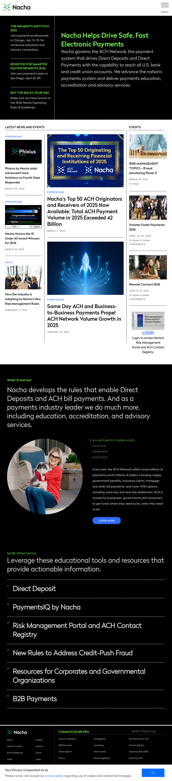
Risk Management (102, 758)
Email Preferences (15, 752)
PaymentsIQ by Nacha (46, 606)
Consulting (99, 745)
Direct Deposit (34, 588)
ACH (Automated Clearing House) (114, 440)
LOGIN (148, 332)
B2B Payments (35, 698)
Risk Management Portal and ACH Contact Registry (77, 630)
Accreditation (100, 738)
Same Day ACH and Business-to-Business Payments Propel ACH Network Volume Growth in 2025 (84, 315)
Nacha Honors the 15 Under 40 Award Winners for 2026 (22, 238)
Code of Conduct (15, 746)
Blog (9, 262)
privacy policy (54, 775)
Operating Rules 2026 (138, 751)
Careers (39, 739)
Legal (9, 759)
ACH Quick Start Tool (138, 738)
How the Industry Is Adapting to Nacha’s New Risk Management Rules (23, 298)
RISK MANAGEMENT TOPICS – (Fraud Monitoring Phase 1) (144, 168)
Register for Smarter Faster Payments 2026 (28, 66)
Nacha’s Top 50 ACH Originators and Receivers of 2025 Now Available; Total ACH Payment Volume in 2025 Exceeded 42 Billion (84, 211)
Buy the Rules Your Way (30, 92)
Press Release (14, 136)
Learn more (106, 520)
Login (38, 759)
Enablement (100, 457)
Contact (39, 746)
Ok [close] (153, 772)
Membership (100, 451)
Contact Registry (136, 745)
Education (99, 445)
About (10, 739)
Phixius (62, 758)
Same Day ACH (136, 758)
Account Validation (67, 738)
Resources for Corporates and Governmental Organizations (79, 675)
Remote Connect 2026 (144, 284)
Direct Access (100, 751)
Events (39, 752)
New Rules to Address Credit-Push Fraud (73, 652)
